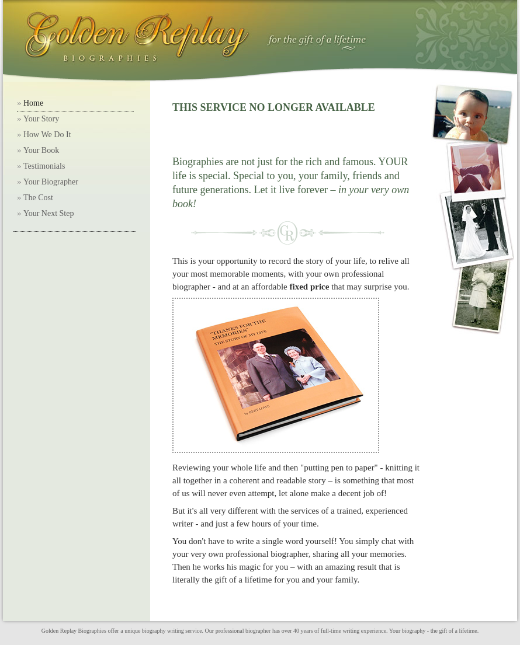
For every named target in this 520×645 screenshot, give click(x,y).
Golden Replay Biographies (73, 630)
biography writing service (172, 630)
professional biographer (243, 630)
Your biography (407, 630)
